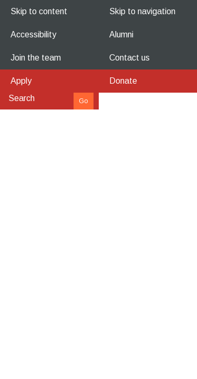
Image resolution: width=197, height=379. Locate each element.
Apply (21, 80)
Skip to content (39, 11)
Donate (123, 80)
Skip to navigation (142, 11)
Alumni (121, 34)
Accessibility (33, 34)
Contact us (129, 57)
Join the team (36, 57)
